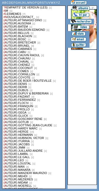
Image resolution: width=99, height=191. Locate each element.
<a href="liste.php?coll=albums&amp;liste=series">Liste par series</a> (33, 94)
